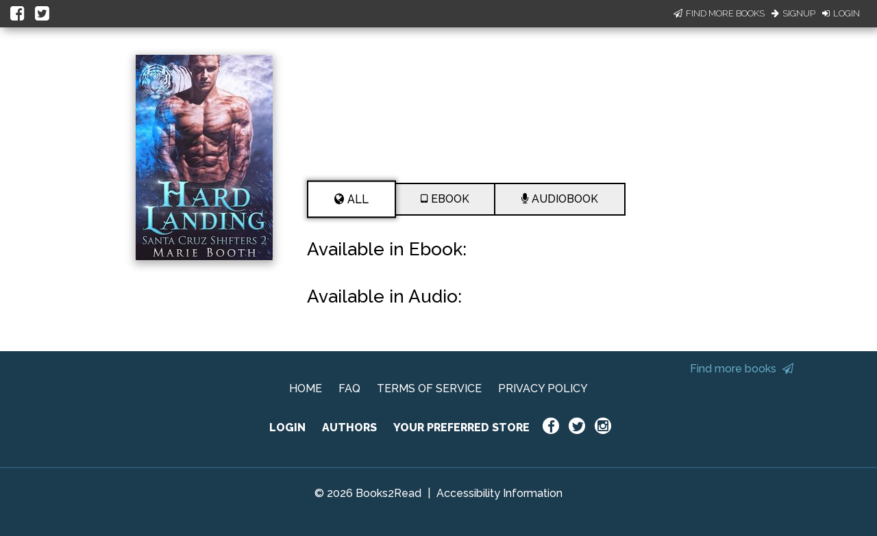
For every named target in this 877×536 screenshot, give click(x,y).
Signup (793, 13)
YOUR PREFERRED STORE (461, 427)
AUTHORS (349, 427)
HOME (305, 388)
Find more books (741, 368)
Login (841, 13)
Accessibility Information (499, 493)
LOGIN (287, 427)
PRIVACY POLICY (543, 388)
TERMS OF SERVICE (429, 388)
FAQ (349, 388)
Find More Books (719, 13)
